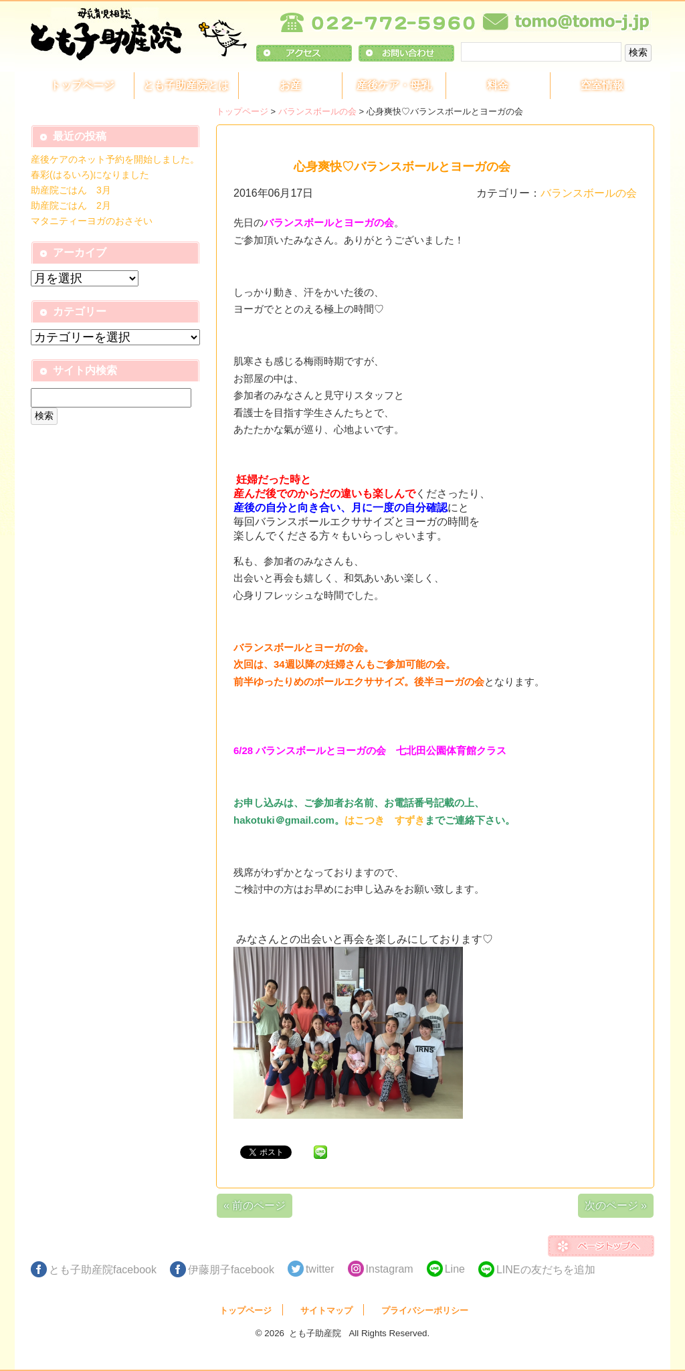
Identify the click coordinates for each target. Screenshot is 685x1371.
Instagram (389, 1269)
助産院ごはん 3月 (71, 190)
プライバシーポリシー (424, 1310)
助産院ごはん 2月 (71, 205)
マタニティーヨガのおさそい (92, 220)
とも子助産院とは (186, 85)
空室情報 (602, 85)
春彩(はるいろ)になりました (90, 174)
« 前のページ (254, 1205)
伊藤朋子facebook (231, 1269)
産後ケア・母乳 (394, 85)
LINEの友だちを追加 (545, 1269)
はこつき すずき (385, 820)
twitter (320, 1269)
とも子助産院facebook (103, 1269)
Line (455, 1269)
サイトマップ (326, 1310)
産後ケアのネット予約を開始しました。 (115, 159)
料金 (497, 85)
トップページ (82, 85)
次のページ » (616, 1205)
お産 (290, 85)
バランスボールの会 (317, 111)
